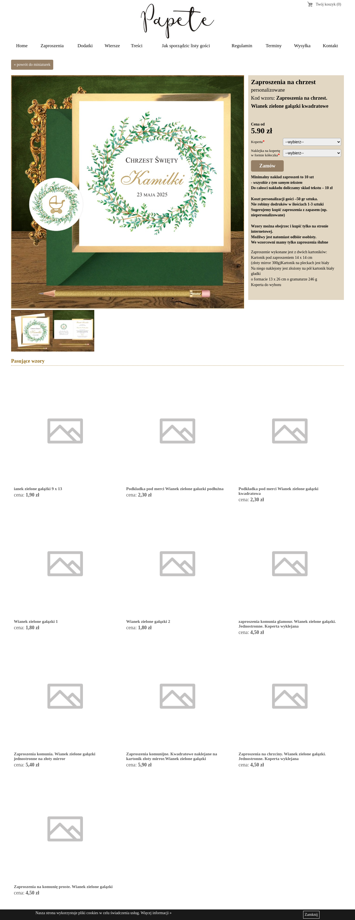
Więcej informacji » (156, 913)
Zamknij (311, 915)
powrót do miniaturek (33, 64)
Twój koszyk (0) (328, 4)
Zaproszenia (52, 45)
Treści (137, 45)
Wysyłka (302, 45)
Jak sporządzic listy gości (186, 45)
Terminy (274, 45)
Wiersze (112, 45)
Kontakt (330, 45)
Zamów (267, 166)
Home (22, 45)
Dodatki (85, 45)
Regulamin (242, 45)
